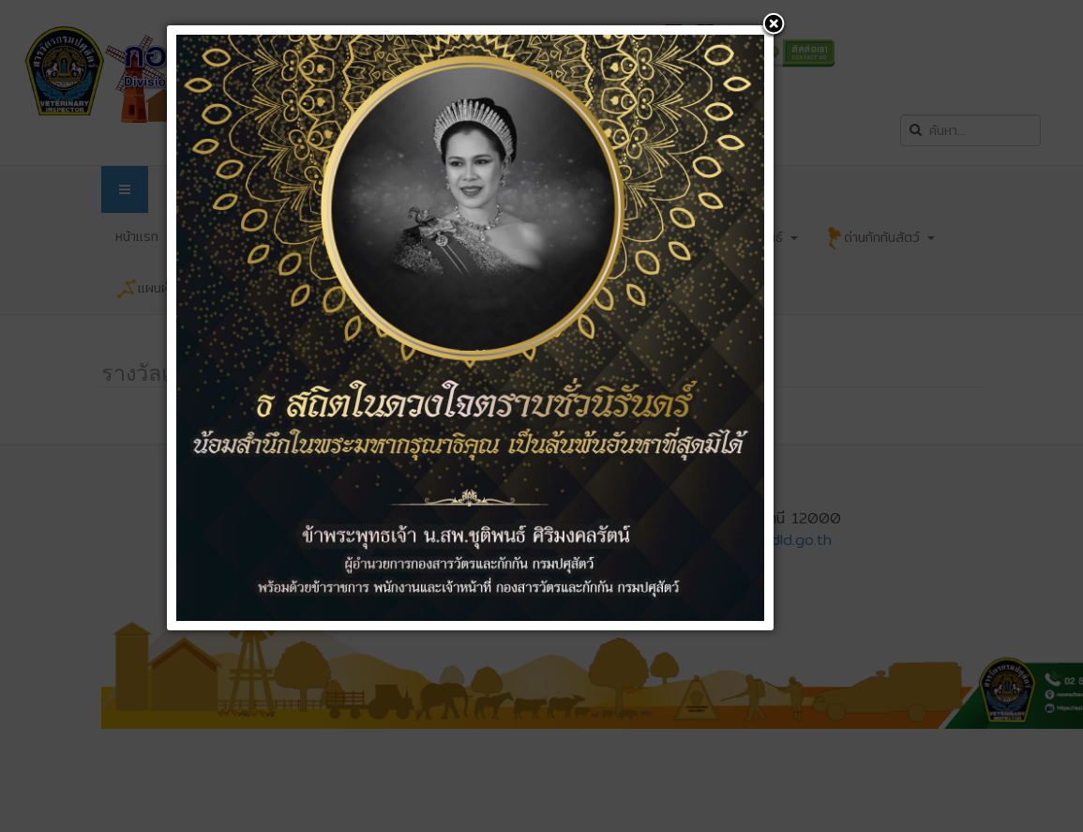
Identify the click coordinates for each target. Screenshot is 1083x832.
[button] (774, 25)
